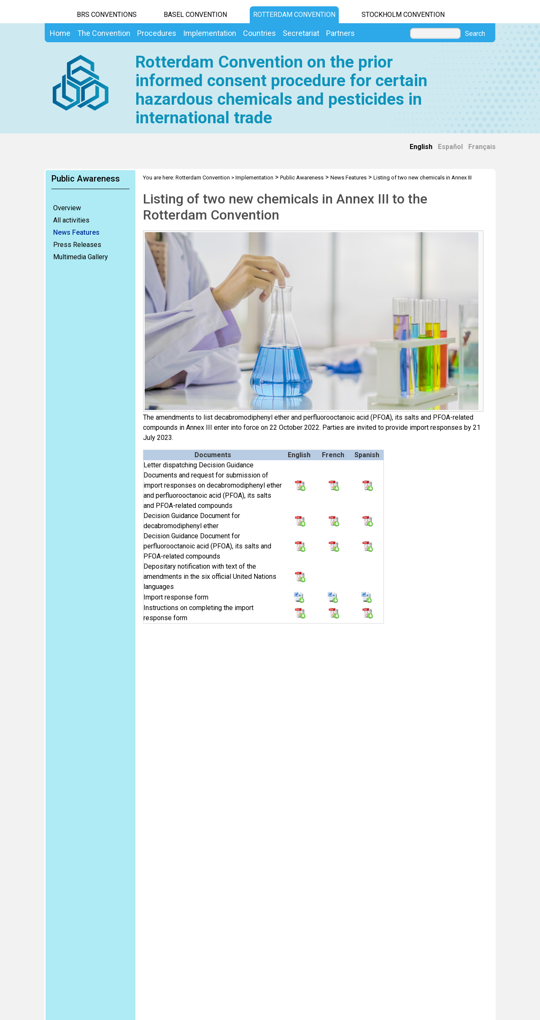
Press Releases (77, 245)
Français (482, 147)
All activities (71, 220)
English (421, 147)
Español (450, 147)
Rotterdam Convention (294, 15)
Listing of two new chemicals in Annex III (422, 177)
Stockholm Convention (403, 15)
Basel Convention (195, 15)
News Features (76, 232)
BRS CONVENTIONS (107, 15)
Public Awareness (302, 177)
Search (475, 33)
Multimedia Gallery (80, 257)
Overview (67, 208)
